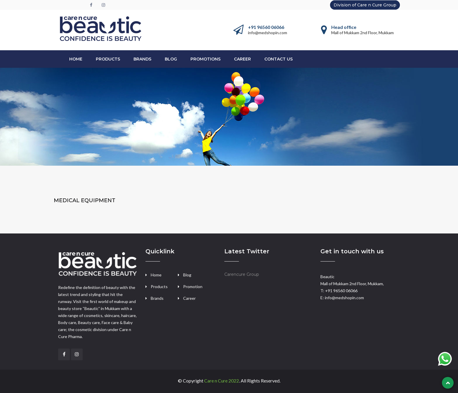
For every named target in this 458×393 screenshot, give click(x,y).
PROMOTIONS (205, 59)
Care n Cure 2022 (221, 380)
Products (159, 286)
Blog (171, 59)
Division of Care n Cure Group (365, 5)
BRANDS (142, 59)
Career (189, 298)
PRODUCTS (108, 59)
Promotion (192, 286)
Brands (157, 298)
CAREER (242, 59)
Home (75, 59)
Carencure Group (241, 274)
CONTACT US (278, 59)
